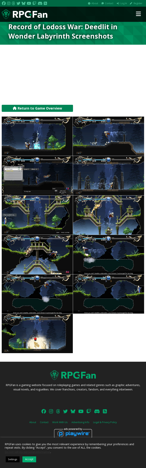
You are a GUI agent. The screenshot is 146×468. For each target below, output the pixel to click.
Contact (109, 3)
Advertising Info (80, 422)
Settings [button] (12, 459)
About (94, 3)
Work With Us (60, 422)
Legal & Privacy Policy (105, 422)
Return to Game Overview (37, 108)
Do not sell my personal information (27, 452)
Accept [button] (29, 459)
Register (138, 3)
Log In (124, 3)
